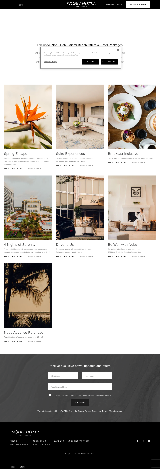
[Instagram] (143, 441)
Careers (59, 441)
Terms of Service (109, 411)
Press (13, 441)
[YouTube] (149, 441)
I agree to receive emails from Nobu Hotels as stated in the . (83, 395)
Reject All (90, 62)
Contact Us (39, 441)
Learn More (35, 168)
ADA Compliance (19, 444)
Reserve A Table (114, 5)
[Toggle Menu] (17, 5)
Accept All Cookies (109, 62)
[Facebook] (137, 441)
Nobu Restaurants (79, 441)
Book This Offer (13, 168)
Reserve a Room (138, 5)
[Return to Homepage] (80, 4)
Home (12, 467)
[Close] (118, 50)
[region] (81, 58)
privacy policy (105, 395)
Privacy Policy (91, 411)
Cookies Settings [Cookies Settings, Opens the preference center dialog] (50, 62)
